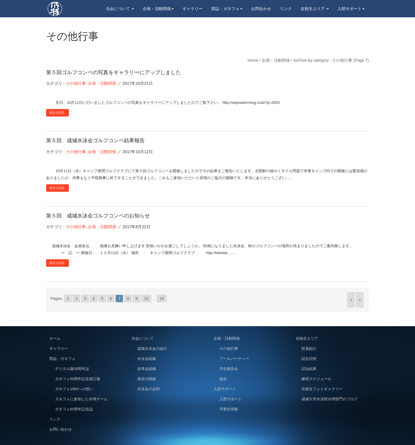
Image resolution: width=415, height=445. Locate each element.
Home (253, 60)
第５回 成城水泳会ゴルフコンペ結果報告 (95, 140)
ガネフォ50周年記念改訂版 (77, 379)
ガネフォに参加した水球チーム (81, 399)
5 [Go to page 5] (102, 298)
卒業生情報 (228, 409)
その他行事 (76, 83)
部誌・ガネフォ (226, 8)
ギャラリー (192, 8)
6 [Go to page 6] (111, 298)
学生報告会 (228, 369)
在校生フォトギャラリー (322, 389)
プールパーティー (234, 358)
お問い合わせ (60, 429)
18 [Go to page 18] (161, 298)
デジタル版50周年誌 (72, 369)
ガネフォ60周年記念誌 (74, 409)
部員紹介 (308, 348)
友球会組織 (146, 369)
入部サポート (351, 8)
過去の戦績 (146, 379)
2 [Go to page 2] (76, 298)
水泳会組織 (146, 358)
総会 (223, 379)
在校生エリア (315, 8)
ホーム (55, 338)
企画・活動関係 (158, 8)
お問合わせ (261, 8)
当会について (120, 8)
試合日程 (308, 358)
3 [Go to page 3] (85, 298)
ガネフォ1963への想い (74, 389)
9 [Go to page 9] (136, 298)
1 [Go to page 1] (68, 298)
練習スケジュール (316, 379)
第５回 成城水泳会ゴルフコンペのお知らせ (98, 216)
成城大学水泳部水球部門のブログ (329, 399)
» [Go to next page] (351, 300)
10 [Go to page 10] (146, 298)
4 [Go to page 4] (94, 298)
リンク (286, 8)
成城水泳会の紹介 (152, 348)
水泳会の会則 (148, 389)
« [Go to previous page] (360, 300)
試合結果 (308, 369)
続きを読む (57, 112)
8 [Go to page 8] (128, 298)
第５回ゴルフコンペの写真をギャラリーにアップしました (113, 72)
